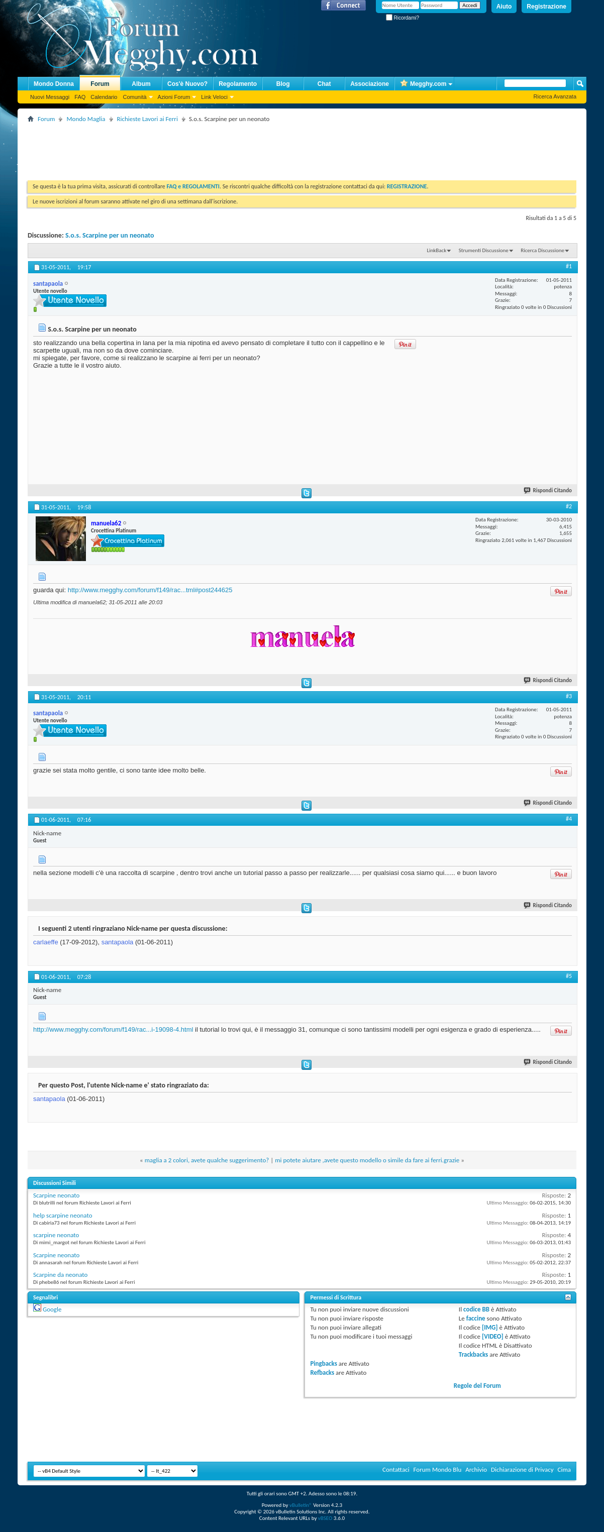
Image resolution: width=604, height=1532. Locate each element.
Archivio (476, 1469)
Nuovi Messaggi (49, 97)
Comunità (134, 97)
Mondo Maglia (85, 119)
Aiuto (504, 6)
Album (141, 83)
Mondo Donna (54, 83)
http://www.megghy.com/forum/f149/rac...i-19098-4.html (113, 1029)
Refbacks (322, 1372)
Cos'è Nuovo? (187, 83)
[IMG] (490, 1327)
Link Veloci (214, 97)
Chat (324, 83)
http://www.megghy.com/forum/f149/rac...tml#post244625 (150, 590)
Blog (283, 83)
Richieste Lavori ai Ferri (147, 119)
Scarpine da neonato (60, 1274)
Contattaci (396, 1469)
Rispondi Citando (548, 490)
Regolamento (238, 83)
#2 (569, 506)
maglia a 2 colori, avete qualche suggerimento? (207, 1160)
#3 (569, 696)
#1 (569, 266)
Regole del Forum (477, 1385)
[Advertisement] (210, 147)
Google (52, 1309)
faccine (475, 1318)
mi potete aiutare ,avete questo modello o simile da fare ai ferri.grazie (367, 1160)
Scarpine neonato (56, 1195)
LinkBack (436, 250)
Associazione (369, 83)
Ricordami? (402, 18)
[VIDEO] (493, 1336)
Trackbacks (473, 1354)
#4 (569, 818)
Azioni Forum (174, 97)
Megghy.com (423, 84)
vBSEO (325, 1518)
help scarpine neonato (62, 1215)
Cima (564, 1469)
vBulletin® (300, 1505)
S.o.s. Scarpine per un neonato (109, 235)
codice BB (476, 1309)
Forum (99, 83)
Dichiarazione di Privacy (522, 1469)
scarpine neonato (56, 1235)
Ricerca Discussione (542, 250)
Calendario (103, 97)
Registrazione (546, 6)
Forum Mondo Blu (438, 1469)
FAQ (79, 97)
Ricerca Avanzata (555, 96)
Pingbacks (323, 1363)
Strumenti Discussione (484, 250)
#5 (569, 975)
